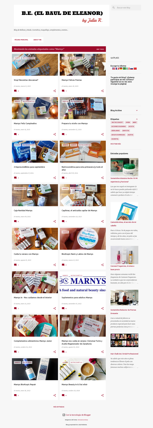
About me (37, 40)
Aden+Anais (116, 130)
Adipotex (126, 130)
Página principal (20, 40)
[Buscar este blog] (128, 7)
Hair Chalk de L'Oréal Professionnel (124, 354)
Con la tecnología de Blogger (76, 415)
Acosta (131, 126)
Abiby (135, 122)
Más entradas (58, 407)
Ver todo (100, 49)
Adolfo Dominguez (118, 134)
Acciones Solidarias (119, 126)
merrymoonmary (83, 419)
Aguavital (115, 139)
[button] (54, 91)
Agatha (130, 134)
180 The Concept (117, 122)
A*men (128, 122)
